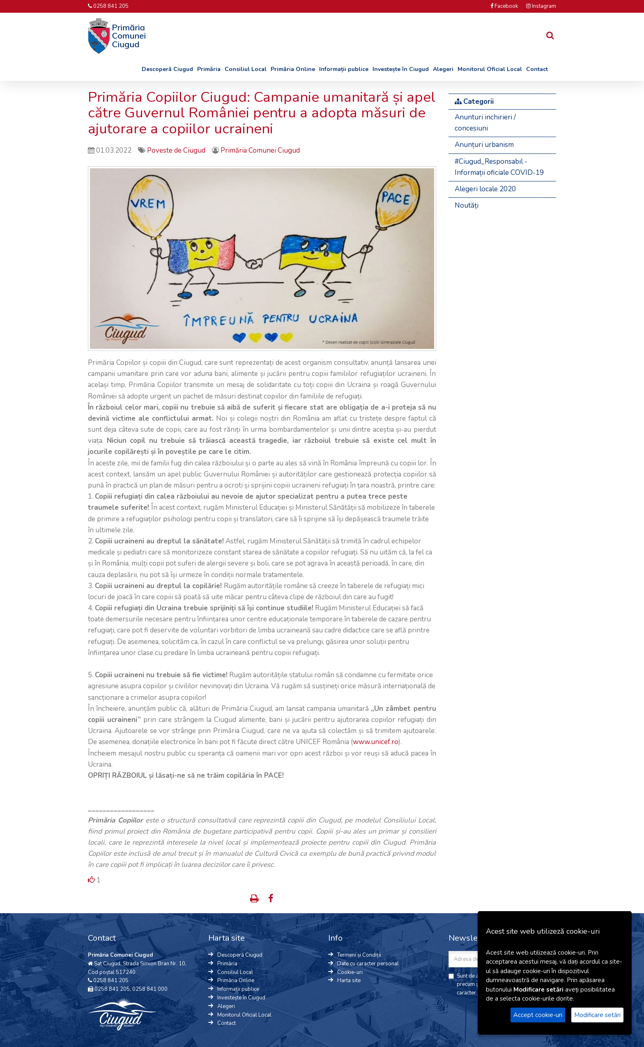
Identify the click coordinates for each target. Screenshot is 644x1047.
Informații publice (343, 69)
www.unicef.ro (375, 742)
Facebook (504, 6)
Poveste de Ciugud (177, 150)
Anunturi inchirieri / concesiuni (485, 122)
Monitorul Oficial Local (490, 69)
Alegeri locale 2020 (485, 189)
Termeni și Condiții (359, 955)
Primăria (209, 69)
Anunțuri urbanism (484, 144)
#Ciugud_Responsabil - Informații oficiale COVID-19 (499, 167)
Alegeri (443, 69)
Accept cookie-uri (537, 1015)
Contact (537, 69)
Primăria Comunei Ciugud (260, 150)
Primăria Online (293, 69)
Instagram (541, 6)
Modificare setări (597, 1015)
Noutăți (466, 205)
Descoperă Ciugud (167, 69)
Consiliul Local (246, 69)
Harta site (349, 980)
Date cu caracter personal (368, 963)
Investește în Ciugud (401, 69)
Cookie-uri (350, 972)
